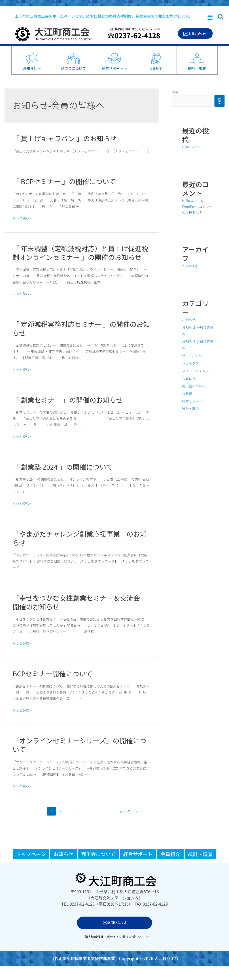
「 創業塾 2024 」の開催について (63, 467)
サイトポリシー (194, 355)
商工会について (194, 386)
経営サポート (192, 401)
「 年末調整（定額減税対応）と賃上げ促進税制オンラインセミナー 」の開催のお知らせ (80, 252)
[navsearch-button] (221, 17)
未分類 (187, 393)
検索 (175, 91)
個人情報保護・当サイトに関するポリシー (114, 936)
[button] (210, 17)
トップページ (31, 853)
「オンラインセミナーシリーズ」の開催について (79, 745)
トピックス (190, 363)
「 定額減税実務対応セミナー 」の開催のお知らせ (81, 328)
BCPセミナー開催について (52, 673)
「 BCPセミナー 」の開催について (64, 181)
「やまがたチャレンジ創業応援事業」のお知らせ (80, 538)
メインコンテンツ (195, 371)
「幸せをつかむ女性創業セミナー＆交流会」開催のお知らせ (80, 602)
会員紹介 (188, 378)
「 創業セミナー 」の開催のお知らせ (68, 400)
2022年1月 (190, 265)
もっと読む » (22, 218)
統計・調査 (190, 408)
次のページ (131, 811)
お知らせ (188, 319)
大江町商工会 (61, 31)
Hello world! (191, 147)
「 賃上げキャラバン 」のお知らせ (65, 138)
